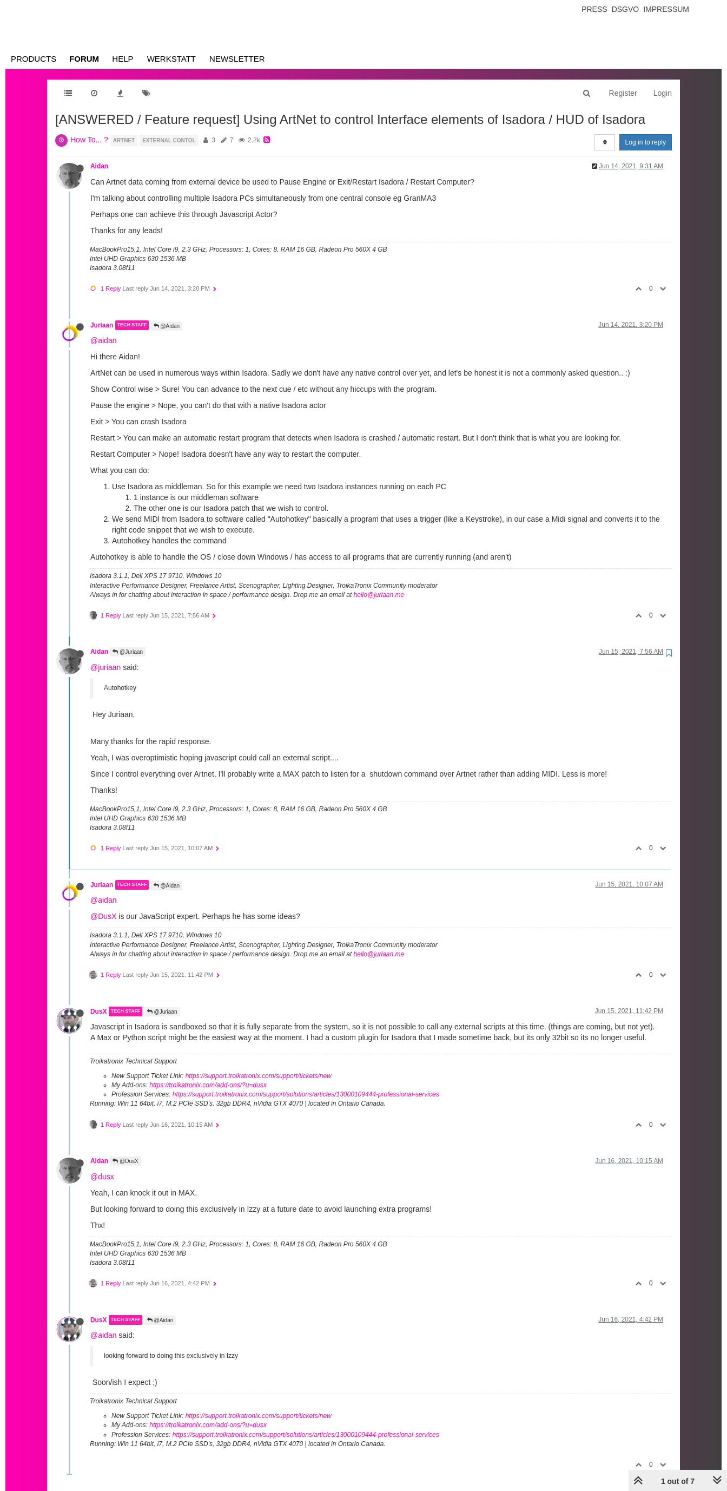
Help (122, 58)
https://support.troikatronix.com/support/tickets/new (259, 1076)
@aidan (103, 340)
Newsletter (237, 58)
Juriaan (101, 325)
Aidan (99, 166)
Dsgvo (625, 9)
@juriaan (105, 667)
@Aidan (167, 326)
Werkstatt (171, 58)
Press (594, 9)
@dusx (102, 1176)
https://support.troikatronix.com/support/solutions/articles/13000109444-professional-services (306, 1094)
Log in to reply (645, 142)
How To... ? (89, 139)
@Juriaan (128, 652)
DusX (98, 1011)
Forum (84, 58)
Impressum (666, 9)
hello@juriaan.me (379, 595)
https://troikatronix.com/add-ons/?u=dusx (207, 1085)
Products (33, 58)
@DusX (103, 916)
